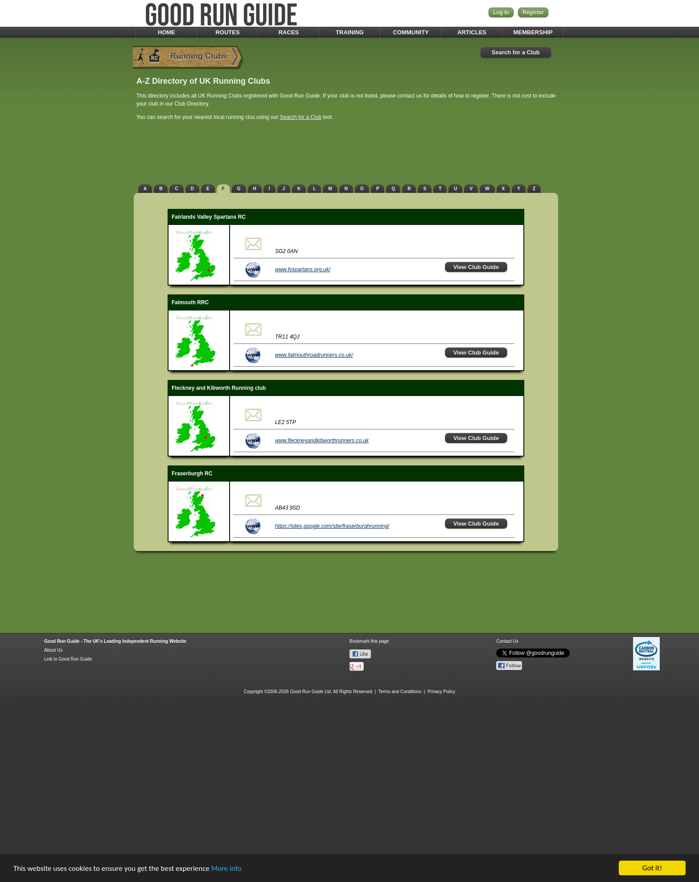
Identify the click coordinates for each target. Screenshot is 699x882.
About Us (53, 650)
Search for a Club (516, 52)
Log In (501, 12)
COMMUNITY (410, 32)
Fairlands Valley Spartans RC (209, 217)
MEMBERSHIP (532, 32)
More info (226, 869)
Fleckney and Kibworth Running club (219, 388)
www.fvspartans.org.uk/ (302, 269)
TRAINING (350, 32)
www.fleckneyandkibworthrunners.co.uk (322, 440)
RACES (289, 32)
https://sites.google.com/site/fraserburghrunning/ (332, 526)
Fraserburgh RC (192, 473)
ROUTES (227, 32)
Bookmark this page (369, 641)
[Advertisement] (349, 154)
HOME (166, 32)
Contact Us (507, 641)
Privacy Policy (441, 691)
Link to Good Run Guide (68, 659)
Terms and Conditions (399, 691)
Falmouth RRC (190, 302)
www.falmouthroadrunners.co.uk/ (314, 355)
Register (533, 12)
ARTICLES (471, 32)
